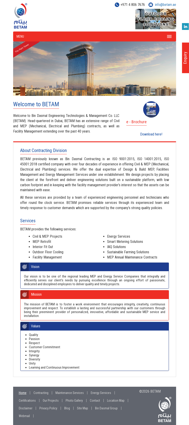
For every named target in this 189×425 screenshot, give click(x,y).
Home (22, 392)
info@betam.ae (165, 4)
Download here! (151, 134)
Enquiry (185, 58)
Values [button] (35, 326)
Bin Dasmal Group (106, 408)
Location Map (115, 400)
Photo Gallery (74, 400)
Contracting (40, 392)
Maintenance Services (69, 392)
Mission (36, 294)
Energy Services (101, 392)
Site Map (82, 408)
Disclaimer (25, 408)
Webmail (24, 416)
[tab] (94, 267)
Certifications (27, 400)
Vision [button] (35, 267)
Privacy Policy (48, 408)
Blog (67, 408)
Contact (95, 400)
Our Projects (51, 400)
